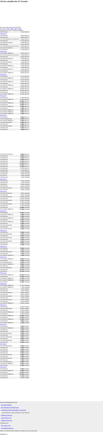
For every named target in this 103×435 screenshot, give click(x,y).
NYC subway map (5, 425)
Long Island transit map (7, 428)
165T (15, 29)
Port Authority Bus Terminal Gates (10, 407)
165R (7, 29)
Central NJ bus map (6, 418)
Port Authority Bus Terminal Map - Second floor (13, 410)
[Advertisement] (48, 15)
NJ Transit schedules (6, 405)
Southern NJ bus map (6, 420)
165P (4, 29)
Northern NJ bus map (6, 415)
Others (20, 29)
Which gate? (3, 33)
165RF (12, 29)
